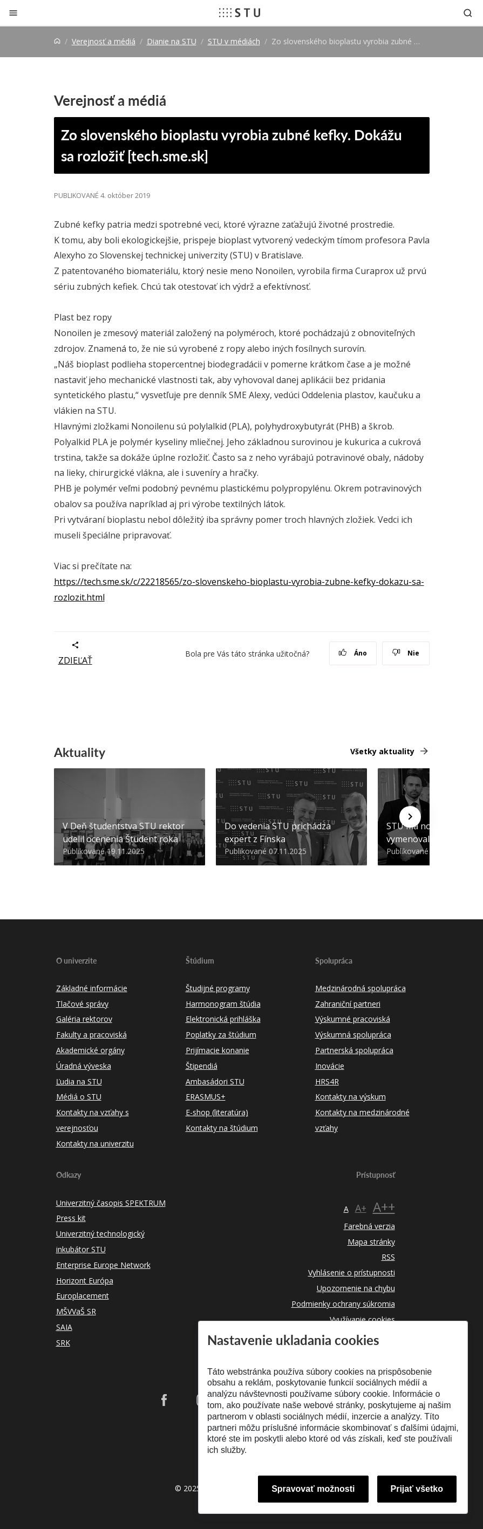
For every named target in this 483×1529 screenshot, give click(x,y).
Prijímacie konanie (217, 1050)
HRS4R (327, 1081)
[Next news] (410, 817)
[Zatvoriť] (13, 12)
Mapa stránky (371, 1242)
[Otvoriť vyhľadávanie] (468, 12)
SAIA (64, 1327)
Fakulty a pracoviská (91, 1034)
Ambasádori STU (215, 1081)
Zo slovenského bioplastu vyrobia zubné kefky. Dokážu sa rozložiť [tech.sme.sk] (231, 145)
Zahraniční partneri (347, 1004)
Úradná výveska (83, 1066)
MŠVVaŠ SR (76, 1311)
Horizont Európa (84, 1280)
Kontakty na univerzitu (95, 1143)
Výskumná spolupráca (353, 1034)
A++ (384, 1207)
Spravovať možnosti (313, 1488)
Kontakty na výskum (350, 1096)
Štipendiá (201, 1066)
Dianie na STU (171, 41)
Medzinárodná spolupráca (360, 988)
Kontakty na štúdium (222, 1128)
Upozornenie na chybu (356, 1288)
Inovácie (329, 1066)
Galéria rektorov (84, 1019)
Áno (352, 653)
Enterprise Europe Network (103, 1265)
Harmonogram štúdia (223, 1004)
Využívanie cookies (362, 1319)
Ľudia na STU (79, 1081)
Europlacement (82, 1296)
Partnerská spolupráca (354, 1050)
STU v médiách (234, 41)
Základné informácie (91, 988)
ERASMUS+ (206, 1096)
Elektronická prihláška (223, 1019)
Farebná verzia (369, 1226)
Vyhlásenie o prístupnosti (351, 1272)
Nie (405, 653)
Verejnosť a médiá (103, 41)
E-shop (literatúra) (217, 1112)
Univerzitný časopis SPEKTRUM (111, 1203)
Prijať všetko (417, 1488)
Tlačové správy (82, 1004)
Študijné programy (218, 988)
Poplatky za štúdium (221, 1034)
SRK (63, 1342)
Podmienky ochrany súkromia (343, 1304)
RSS (388, 1257)
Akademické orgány (90, 1050)
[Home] (57, 41)
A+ (360, 1208)
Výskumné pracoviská (352, 1019)
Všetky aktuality (382, 751)
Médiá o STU (78, 1096)
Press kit (71, 1218)
